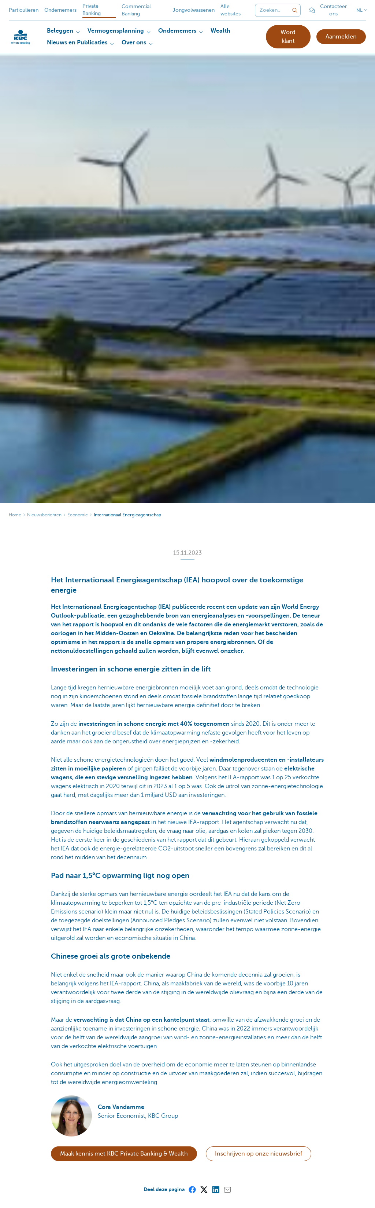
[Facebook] (192, 1189)
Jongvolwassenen (193, 10)
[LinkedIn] (215, 1189)
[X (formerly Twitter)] (203, 1189)
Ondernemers (60, 10)
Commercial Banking (136, 10)
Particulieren (23, 10)
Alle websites (230, 10)
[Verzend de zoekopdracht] (295, 10)
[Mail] (227, 1189)
